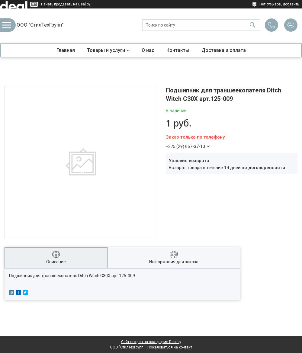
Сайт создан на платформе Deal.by (151, 342)
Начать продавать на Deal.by (65, 4)
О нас (148, 50)
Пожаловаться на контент (169, 347)
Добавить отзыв (290, 25)
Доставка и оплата (223, 50)
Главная (65, 50)
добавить (291, 4)
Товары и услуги (106, 50)
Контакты (177, 50)
